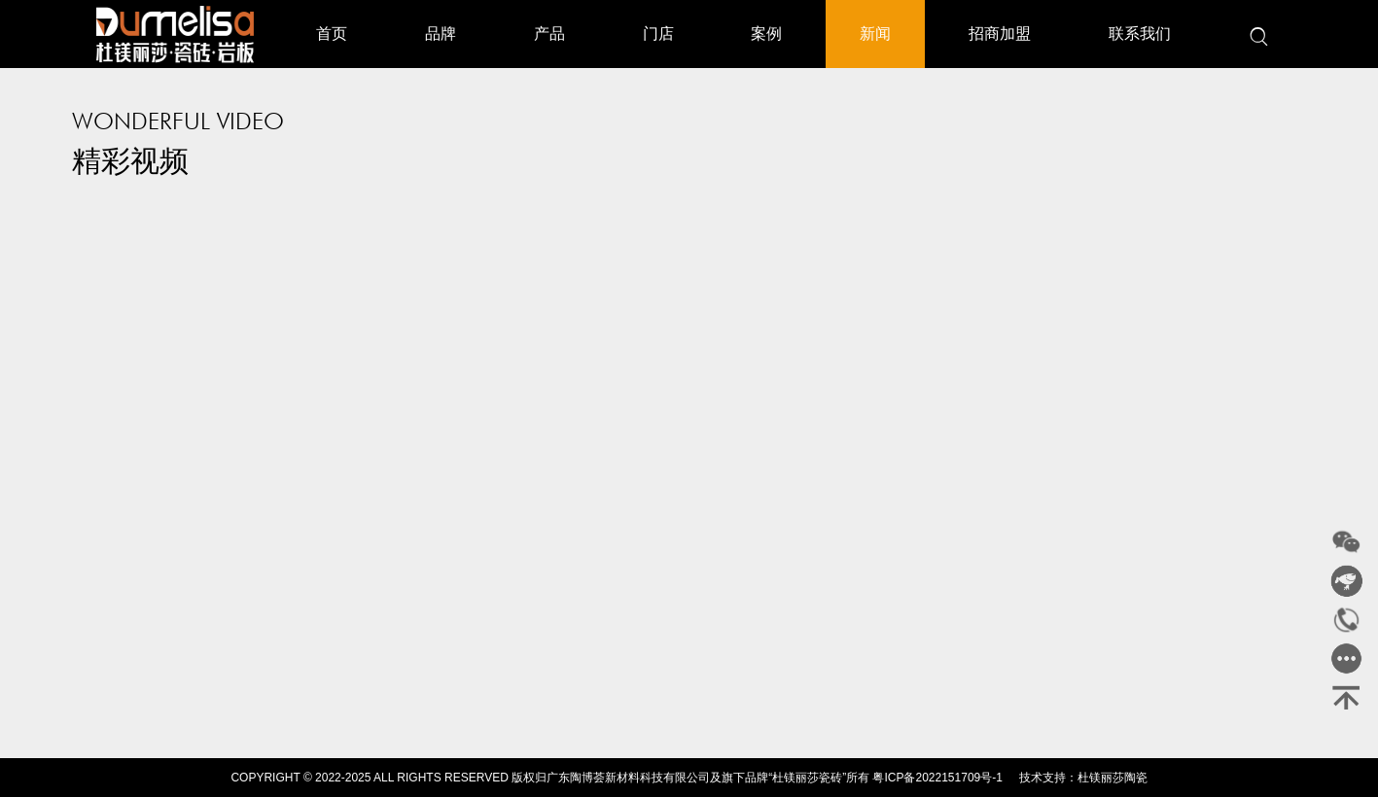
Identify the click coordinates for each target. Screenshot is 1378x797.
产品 (549, 33)
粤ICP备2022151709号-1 (937, 777)
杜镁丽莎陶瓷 (1113, 777)
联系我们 (1140, 33)
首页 (331, 33)
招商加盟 (1000, 33)
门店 (658, 33)
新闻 (875, 33)
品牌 (440, 33)
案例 (766, 33)
